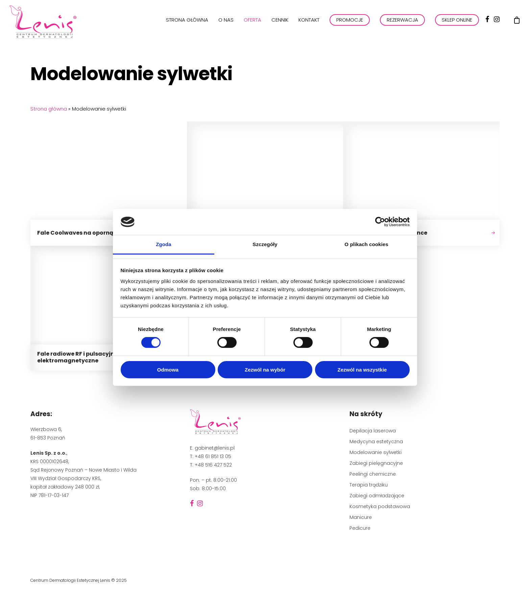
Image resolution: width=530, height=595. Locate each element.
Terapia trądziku (369, 484)
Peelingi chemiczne (373, 474)
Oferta (252, 23)
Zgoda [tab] (163, 244)
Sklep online (457, 23)
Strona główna (187, 23)
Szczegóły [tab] (264, 244)
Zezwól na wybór (265, 370)
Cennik (279, 23)
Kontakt (308, 23)
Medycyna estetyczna (376, 441)
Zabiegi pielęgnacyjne (376, 463)
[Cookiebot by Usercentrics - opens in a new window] (380, 222)
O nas (226, 23)
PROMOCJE (349, 23)
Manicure (361, 517)
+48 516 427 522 (213, 464)
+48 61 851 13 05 (213, 456)
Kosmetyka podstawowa (380, 506)
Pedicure (360, 528)
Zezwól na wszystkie (362, 370)
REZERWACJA (402, 23)
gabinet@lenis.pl (215, 448)
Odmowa (167, 370)
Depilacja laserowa (373, 430)
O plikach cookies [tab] (366, 244)
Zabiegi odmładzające (377, 495)
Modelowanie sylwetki (376, 452)
